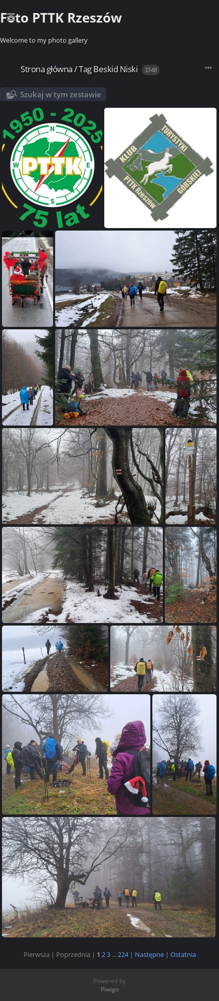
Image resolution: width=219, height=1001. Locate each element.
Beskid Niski (115, 69)
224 (123, 954)
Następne (149, 954)
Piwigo (110, 989)
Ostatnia (183, 954)
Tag (85, 69)
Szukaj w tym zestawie (60, 94)
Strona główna (47, 69)
